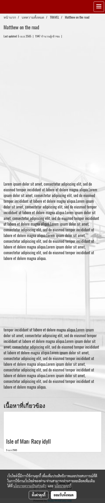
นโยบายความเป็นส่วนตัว (29, 486)
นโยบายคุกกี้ (63, 486)
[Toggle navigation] (99, 6)
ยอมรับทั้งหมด (64, 495)
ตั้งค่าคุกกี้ (38, 495)
